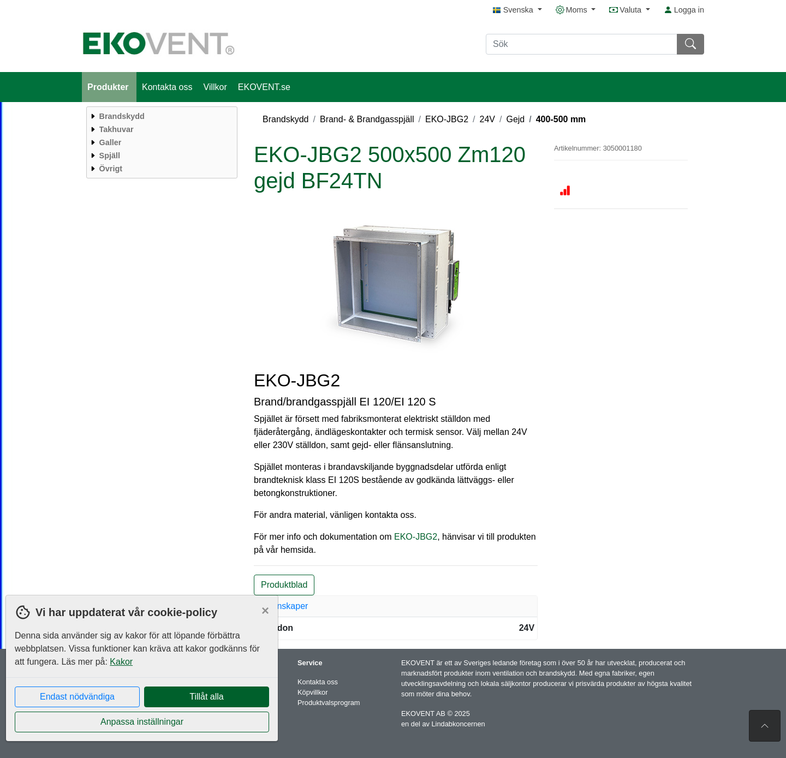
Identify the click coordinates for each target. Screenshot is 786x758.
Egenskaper (284, 606)
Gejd (515, 119)
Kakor (121, 661)
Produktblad (284, 584)
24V (487, 119)
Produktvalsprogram (328, 703)
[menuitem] (160, 116)
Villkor (215, 87)
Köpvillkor (312, 692)
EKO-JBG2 (446, 119)
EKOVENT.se (264, 87)
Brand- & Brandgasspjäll (367, 119)
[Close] (265, 610)
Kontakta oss (167, 87)
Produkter (109, 87)
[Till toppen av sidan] (765, 726)
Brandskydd (286, 119)
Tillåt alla (206, 696)
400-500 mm (561, 119)
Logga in (684, 9)
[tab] (395, 606)
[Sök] (581, 44)
